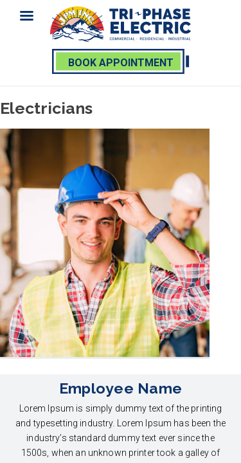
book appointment (121, 63)
